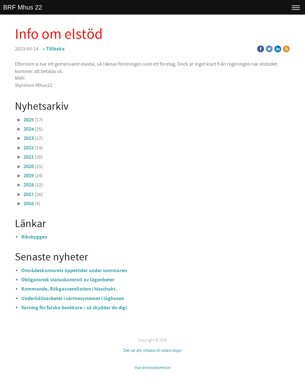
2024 (28, 129)
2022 (28, 147)
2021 (28, 157)
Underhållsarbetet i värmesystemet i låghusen (72, 298)
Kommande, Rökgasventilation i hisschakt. (69, 288)
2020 (28, 166)
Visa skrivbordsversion (152, 367)
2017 (28, 194)
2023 (28, 138)
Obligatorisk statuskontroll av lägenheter (67, 279)
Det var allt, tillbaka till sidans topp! (152, 350)
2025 (28, 119)
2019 (28, 175)
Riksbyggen (34, 236)
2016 (28, 203)
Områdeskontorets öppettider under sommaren (74, 270)
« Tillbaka (54, 48)
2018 (28, 184)
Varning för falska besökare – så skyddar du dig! (74, 307)
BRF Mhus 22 (22, 7)
